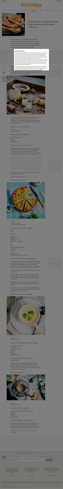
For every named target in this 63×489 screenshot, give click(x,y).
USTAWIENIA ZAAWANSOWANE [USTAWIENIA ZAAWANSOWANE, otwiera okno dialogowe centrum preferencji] (20, 68)
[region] (31, 59)
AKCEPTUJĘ (45, 68)
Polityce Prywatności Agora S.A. (26, 64)
